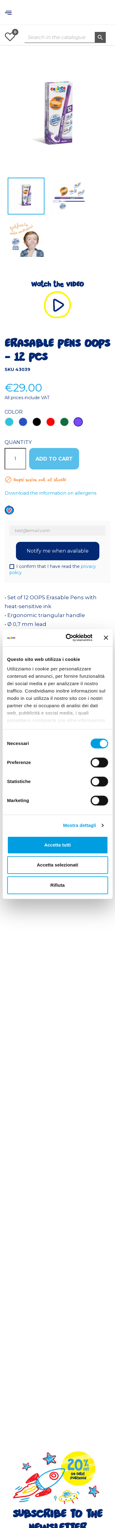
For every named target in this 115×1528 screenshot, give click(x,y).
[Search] (65, 37)
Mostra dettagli (79, 825)
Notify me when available (58, 551)
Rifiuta (57, 885)
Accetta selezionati (57, 864)
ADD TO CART (54, 459)
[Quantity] (15, 458)
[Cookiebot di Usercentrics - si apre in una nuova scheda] (68, 638)
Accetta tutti (57, 844)
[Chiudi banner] (106, 637)
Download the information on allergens (50, 493)
